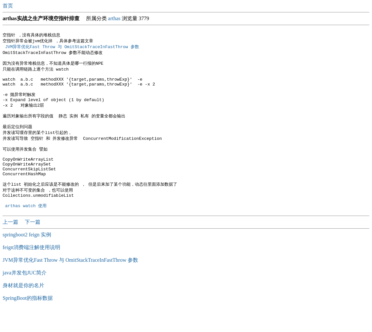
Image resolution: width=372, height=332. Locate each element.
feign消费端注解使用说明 (31, 269)
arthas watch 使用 (26, 227)
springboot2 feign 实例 (27, 256)
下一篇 (32, 243)
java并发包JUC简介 (25, 294)
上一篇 (11, 243)
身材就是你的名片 (23, 307)
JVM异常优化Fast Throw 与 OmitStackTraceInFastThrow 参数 (73, 47)
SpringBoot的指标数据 (28, 320)
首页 (8, 5)
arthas (114, 18)
